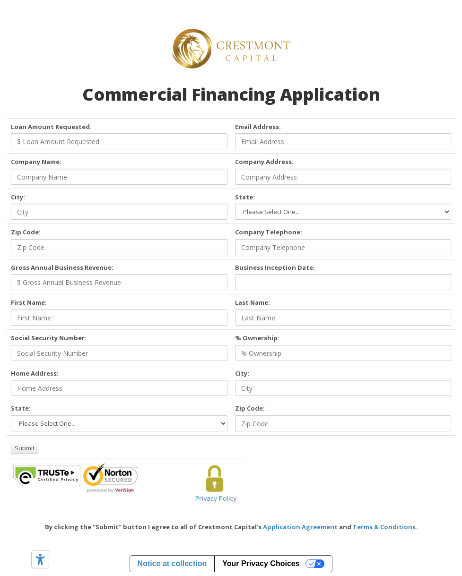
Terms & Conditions (384, 527)
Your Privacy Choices (260, 563)
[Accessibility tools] (40, 559)
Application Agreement (300, 527)
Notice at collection (172, 563)
